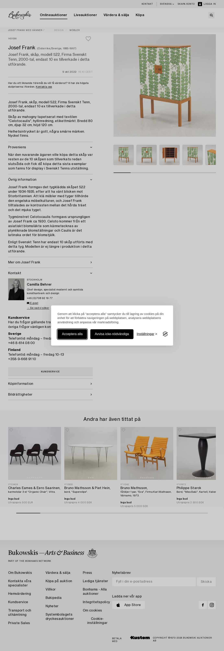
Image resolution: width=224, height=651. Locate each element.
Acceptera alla (72, 334)
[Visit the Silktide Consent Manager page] (165, 334)
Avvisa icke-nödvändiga (112, 334)
